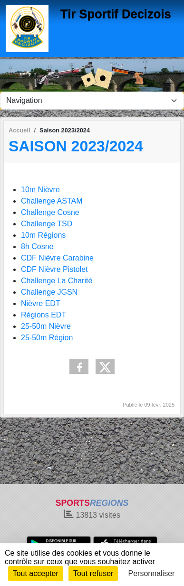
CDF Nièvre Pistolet (54, 269)
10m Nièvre (40, 190)
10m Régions (43, 235)
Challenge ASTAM (52, 201)
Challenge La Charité (56, 281)
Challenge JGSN (49, 292)
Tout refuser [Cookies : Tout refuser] (93, 573)
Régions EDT (43, 315)
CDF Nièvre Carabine (57, 258)
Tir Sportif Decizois (115, 13)
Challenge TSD (46, 224)
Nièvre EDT (40, 303)
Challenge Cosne (50, 212)
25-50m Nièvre (46, 326)
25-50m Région (47, 338)
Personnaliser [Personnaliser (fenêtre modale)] (151, 573)
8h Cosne (37, 246)
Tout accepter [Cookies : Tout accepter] (35, 573)
